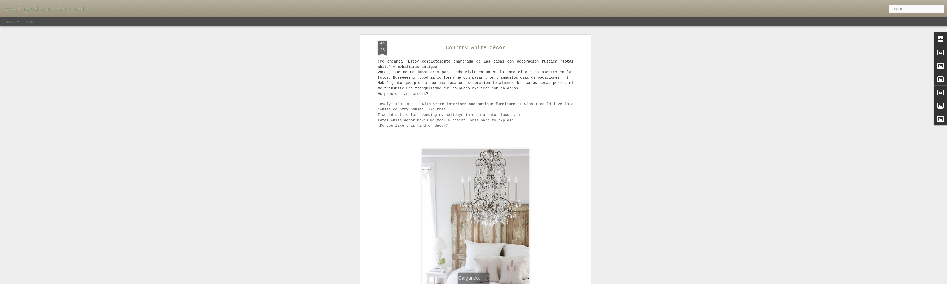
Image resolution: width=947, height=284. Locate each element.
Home (30, 21)
